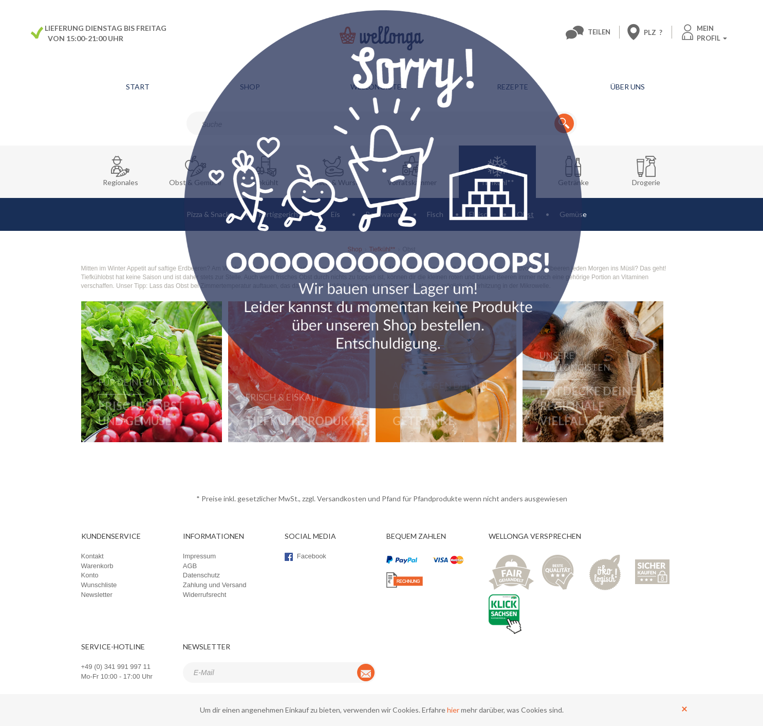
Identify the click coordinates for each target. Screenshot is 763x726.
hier (453, 709)
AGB (190, 566)
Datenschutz (201, 575)
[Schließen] (684, 708)
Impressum (199, 556)
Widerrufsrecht (205, 594)
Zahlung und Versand (215, 585)
